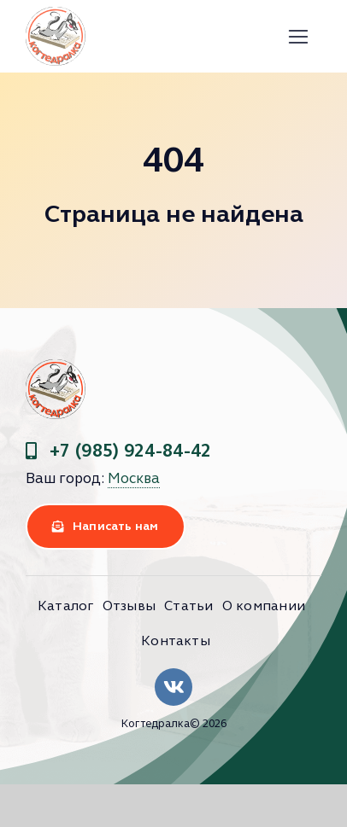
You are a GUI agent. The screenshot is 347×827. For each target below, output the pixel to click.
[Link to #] (298, 37)
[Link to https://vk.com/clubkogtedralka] (173, 687)
